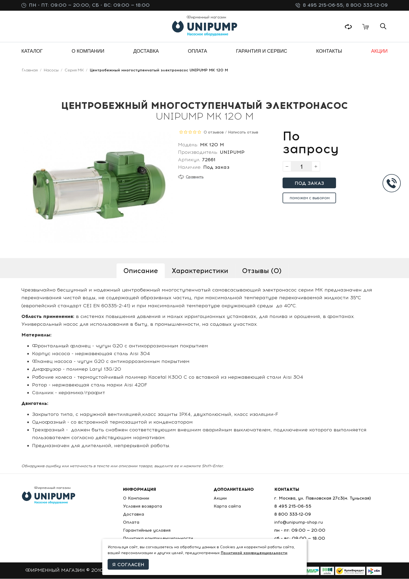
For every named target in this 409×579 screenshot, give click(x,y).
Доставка (133, 514)
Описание (140, 271)
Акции (221, 498)
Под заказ (309, 183)
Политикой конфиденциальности (254, 553)
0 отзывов (214, 132)
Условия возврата (142, 506)
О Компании (136, 498)
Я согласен (128, 565)
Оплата (131, 522)
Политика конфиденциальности (158, 538)
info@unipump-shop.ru (299, 522)
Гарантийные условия (147, 530)
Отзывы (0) (261, 271)
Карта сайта (228, 506)
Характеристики (200, 271)
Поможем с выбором (310, 198)
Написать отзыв (243, 132)
